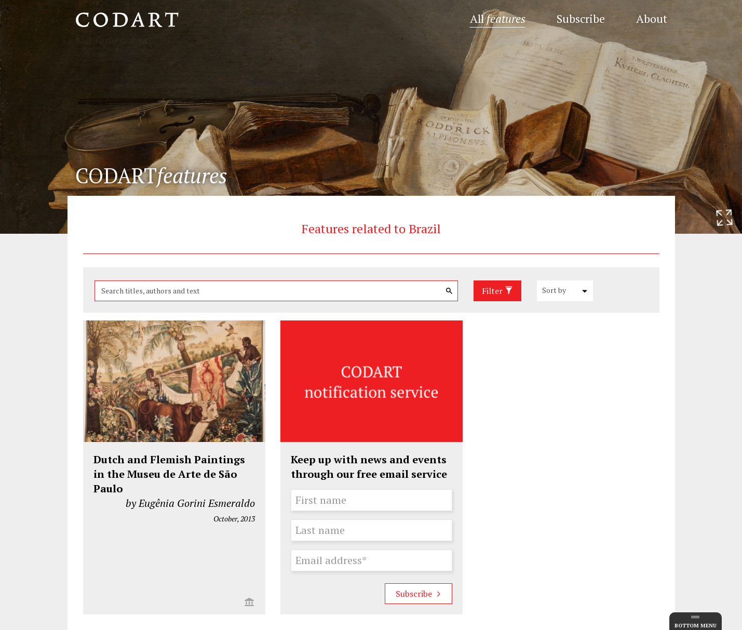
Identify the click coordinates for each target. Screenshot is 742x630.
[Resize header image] (724, 217)
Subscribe (581, 18)
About (651, 18)
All (497, 18)
